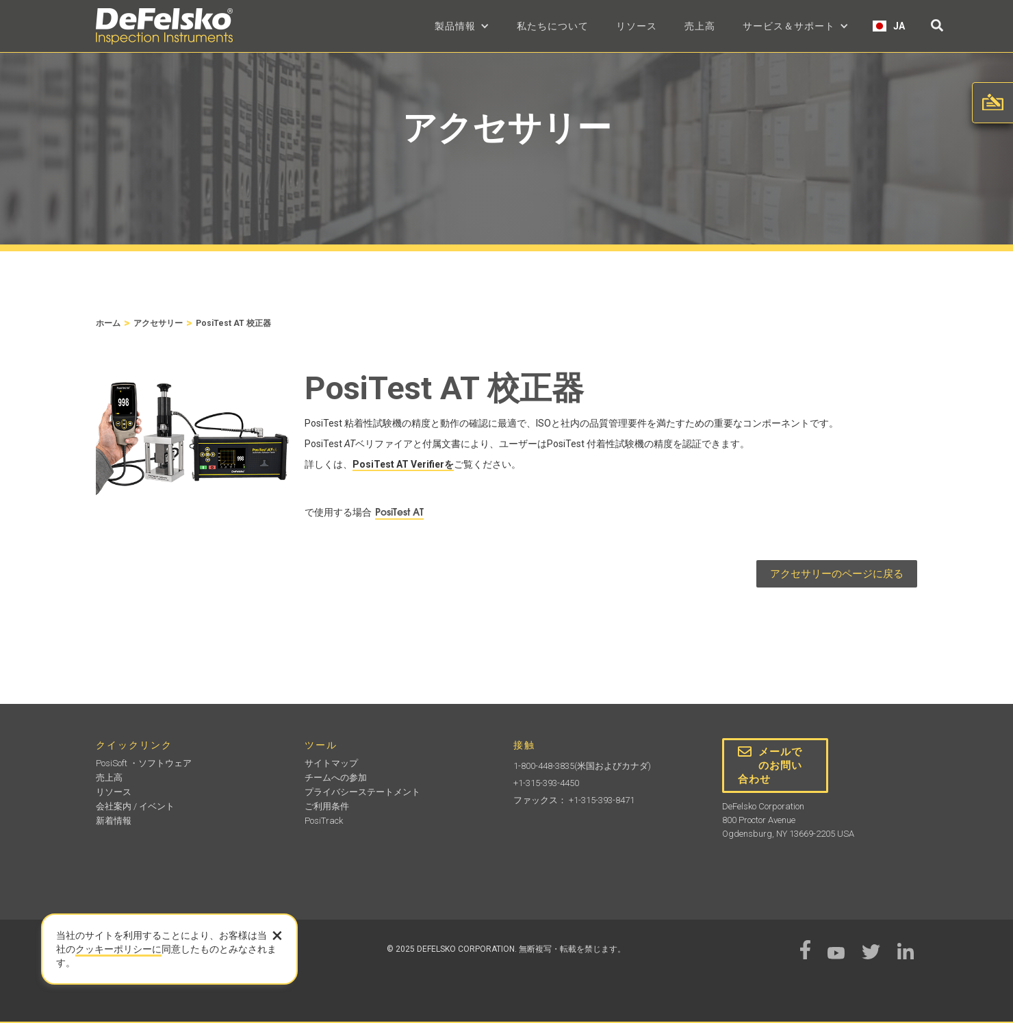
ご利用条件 (327, 806)
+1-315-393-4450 (546, 783)
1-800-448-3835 (543, 766)
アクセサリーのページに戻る (836, 574)
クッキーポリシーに (118, 949)
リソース (636, 26)
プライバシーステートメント (362, 792)
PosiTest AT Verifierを (403, 464)
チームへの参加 (336, 777)
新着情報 (113, 821)
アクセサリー (158, 323)
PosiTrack (324, 821)
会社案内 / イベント (135, 806)
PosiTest (399, 512)
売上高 (699, 26)
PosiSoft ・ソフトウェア (144, 763)
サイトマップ (331, 763)
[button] (462, 26)
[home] (164, 26)
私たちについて (553, 26)
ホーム (108, 323)
